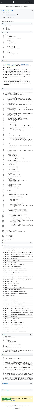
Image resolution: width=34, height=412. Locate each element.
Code (3, 17)
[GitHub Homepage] (13, 409)
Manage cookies (10, 406)
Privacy (9, 405)
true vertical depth (11, 65)
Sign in (25, 2)
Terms (6, 405)
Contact (27, 405)
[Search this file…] (17, 245)
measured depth (24, 64)
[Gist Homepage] (13, 2)
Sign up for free (6, 398)
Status (16, 405)
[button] (17, 15)
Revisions (10, 17)
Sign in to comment (11, 400)
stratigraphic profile (10, 64)
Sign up (30, 2)
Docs (24, 405)
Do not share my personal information (20, 406)
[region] (17, 27)
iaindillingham (5, 10)
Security (13, 405)
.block (11, 10)
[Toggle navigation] (2, 2)
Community (21, 405)
